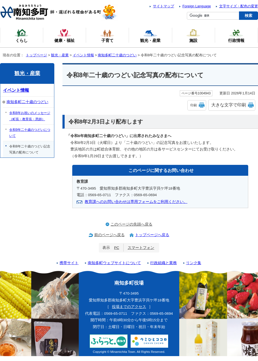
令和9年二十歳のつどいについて (29, 133)
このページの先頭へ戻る (131, 224)
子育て (107, 36)
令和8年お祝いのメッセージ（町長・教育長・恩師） (29, 116)
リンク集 (193, 263)
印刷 (193, 105)
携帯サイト (68, 263)
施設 (193, 36)
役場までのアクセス (129, 307)
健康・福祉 (64, 36)
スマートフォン (141, 248)
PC (116, 248)
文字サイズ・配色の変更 (238, 6)
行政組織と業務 (163, 263)
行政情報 (236, 36)
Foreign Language (197, 6)
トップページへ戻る (152, 235)
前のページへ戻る (109, 235)
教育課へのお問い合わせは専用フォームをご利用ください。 (136, 202)
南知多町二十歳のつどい (117, 55)
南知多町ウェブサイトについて (114, 263)
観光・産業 (60, 55)
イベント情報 (83, 55)
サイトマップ (163, 6)
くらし (21, 36)
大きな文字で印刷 (228, 105)
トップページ (36, 55)
